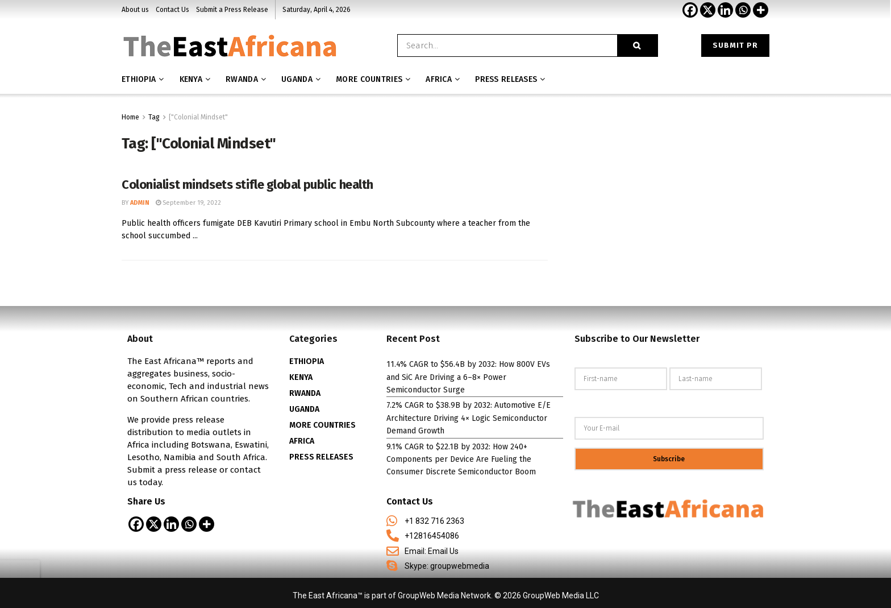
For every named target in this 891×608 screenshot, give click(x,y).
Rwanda (242, 79)
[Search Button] (637, 45)
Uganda (297, 79)
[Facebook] (690, 10)
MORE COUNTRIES (369, 79)
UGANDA (304, 409)
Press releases (506, 79)
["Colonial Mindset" (198, 117)
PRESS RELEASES (321, 457)
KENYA (301, 377)
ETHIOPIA (306, 361)
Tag (154, 117)
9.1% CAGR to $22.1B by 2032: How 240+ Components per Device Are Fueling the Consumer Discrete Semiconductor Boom (461, 459)
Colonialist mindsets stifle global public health (247, 184)
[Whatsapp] (743, 10)
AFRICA (439, 79)
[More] (760, 10)
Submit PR (735, 45)
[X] (707, 10)
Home (130, 117)
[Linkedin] (725, 10)
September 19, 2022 (188, 202)
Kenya (191, 79)
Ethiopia (139, 79)
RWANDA (304, 393)
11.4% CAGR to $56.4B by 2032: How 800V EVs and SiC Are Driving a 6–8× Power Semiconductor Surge (468, 377)
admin (139, 202)
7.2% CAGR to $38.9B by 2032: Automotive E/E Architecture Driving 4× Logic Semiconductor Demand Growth (468, 418)
